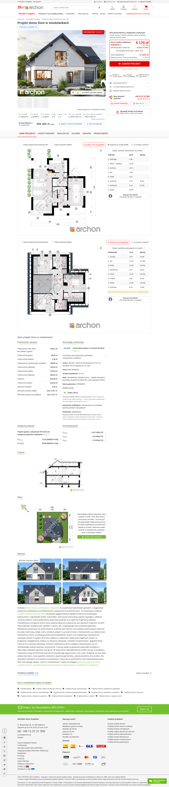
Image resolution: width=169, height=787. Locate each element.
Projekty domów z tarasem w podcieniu (33, 696)
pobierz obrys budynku (91, 537)
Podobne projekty (28, 27)
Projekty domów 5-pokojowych (62, 696)
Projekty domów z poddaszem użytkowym (106, 689)
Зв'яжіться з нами (26, 769)
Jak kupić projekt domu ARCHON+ (30, 748)
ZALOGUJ (98, 2)
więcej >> (76, 351)
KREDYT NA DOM (114, 14)
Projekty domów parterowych (118, 742)
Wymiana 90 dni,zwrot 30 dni (143, 75)
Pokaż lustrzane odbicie (29, 560)
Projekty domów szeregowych (118, 729)
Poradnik (71, 14)
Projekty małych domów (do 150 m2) (48, 689)
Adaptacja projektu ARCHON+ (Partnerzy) (33, 751)
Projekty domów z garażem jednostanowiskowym (70, 692)
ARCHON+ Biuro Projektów (28, 719)
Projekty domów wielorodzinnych (119, 734)
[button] (128, 196)
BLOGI (102, 14)
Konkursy (21, 758)
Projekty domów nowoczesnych (76, 689)
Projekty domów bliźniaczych (118, 737)
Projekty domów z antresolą (133, 692)
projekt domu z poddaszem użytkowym (42, 608)
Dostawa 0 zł (67, 734)
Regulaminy (22, 753)
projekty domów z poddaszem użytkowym (80, 665)
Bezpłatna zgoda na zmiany (73, 726)
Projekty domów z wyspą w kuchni (110, 696)
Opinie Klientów (23, 761)
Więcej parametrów (98, 119)
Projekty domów (27, 14)
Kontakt (20, 737)
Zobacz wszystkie (144, 673)
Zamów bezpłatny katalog (138, 14)
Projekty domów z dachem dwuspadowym (34, 692)
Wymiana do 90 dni (70, 729)
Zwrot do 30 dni (68, 732)
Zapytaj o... (140, 103)
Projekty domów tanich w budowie (120, 726)
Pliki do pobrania (94, 124)
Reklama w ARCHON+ (26, 764)
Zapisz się (144, 709)
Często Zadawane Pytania (27, 743)
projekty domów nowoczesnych (31, 614)
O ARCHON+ (22, 745)
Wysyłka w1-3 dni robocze (115, 75)
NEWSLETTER (109, 2)
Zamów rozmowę (119, 103)
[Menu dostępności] (4, 731)
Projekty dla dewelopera (50, 14)
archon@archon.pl (24, 735)
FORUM (95, 14)
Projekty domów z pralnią (85, 696)
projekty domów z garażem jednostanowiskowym (39, 665)
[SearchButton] (99, 8)
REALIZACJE (84, 14)
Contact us (23, 766)
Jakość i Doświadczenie (71, 724)
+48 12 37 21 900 (142, 96)
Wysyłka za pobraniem (71, 737)
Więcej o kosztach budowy (71, 124)
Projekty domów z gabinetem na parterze (105, 692)
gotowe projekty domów (88, 662)
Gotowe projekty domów (116, 724)
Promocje (21, 756)
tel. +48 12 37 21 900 (31, 731)
